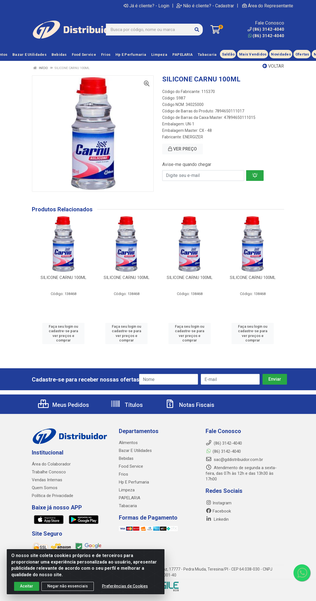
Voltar (273, 66)
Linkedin (217, 519)
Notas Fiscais (189, 405)
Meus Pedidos (63, 405)
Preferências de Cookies (125, 592)
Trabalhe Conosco (49, 471)
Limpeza (127, 490)
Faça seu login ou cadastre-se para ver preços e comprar (63, 333)
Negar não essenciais (67, 592)
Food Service (131, 466)
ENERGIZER (193, 137)
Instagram (219, 502)
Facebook (218, 511)
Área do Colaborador (51, 464)
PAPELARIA (129, 497)
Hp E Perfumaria (134, 482)
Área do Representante (267, 5)
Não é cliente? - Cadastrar (205, 5)
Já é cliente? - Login (146, 5)
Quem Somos (44, 487)
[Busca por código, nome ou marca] (148, 30)
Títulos (126, 405)
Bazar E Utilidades (135, 450)
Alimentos (128, 442)
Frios (123, 474)
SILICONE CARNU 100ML (63, 277)
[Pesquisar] (197, 30)
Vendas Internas (47, 479)
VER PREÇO (182, 149)
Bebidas (126, 458)
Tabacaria (128, 505)
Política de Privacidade (52, 495)
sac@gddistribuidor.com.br (234, 459)
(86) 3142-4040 (266, 35)
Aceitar (26, 592)
